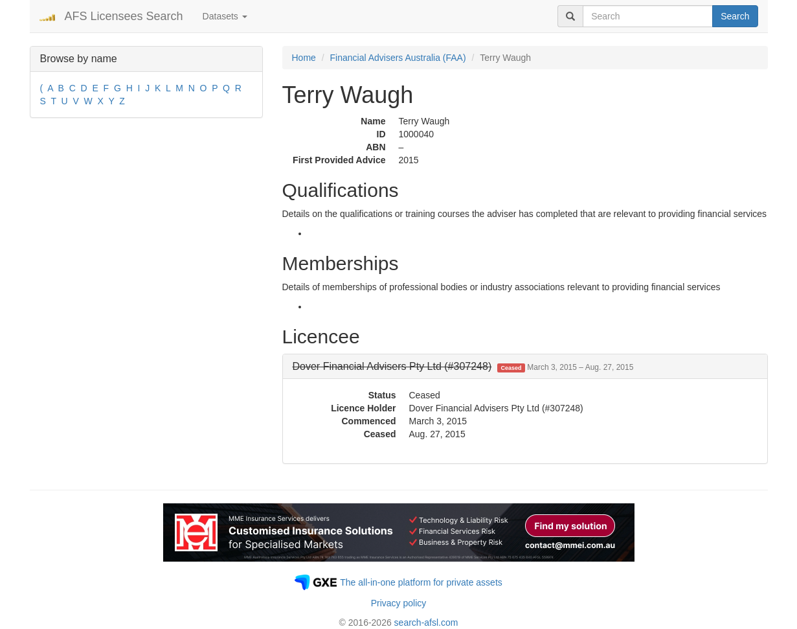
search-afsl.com (426, 622)
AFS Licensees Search (124, 16)
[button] (463, 366)
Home (304, 57)
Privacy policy (399, 603)
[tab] (525, 366)
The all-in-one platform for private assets (421, 582)
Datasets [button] (225, 16)
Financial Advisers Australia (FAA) (398, 57)
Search (735, 16)
